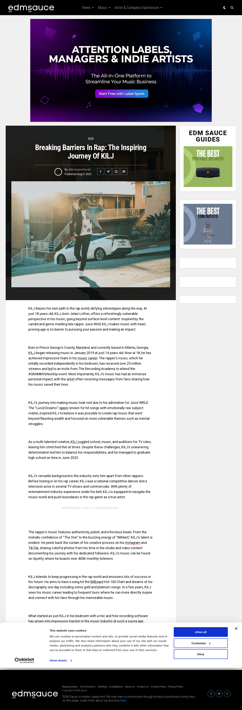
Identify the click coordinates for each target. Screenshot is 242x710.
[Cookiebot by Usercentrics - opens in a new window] (24, 702)
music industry (101, 621)
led (50, 369)
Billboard (96, 582)
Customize (201, 685)
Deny (200, 696)
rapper (63, 408)
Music (102, 7)
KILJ (52, 640)
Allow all (201, 674)
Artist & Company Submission (137, 7)
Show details (58, 702)
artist (70, 379)
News (86, 7)
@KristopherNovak (80, 169)
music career (87, 358)
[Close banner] (236, 670)
